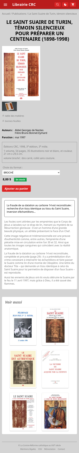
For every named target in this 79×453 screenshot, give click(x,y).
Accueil (6, 13)
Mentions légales (28, 449)
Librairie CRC (24, 4)
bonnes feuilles (11, 121)
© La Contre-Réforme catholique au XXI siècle (39, 445)
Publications (19, 13)
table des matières (13, 115)
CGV (40, 449)
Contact (61, 449)
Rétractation (50, 449)
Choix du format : (13, 167)
